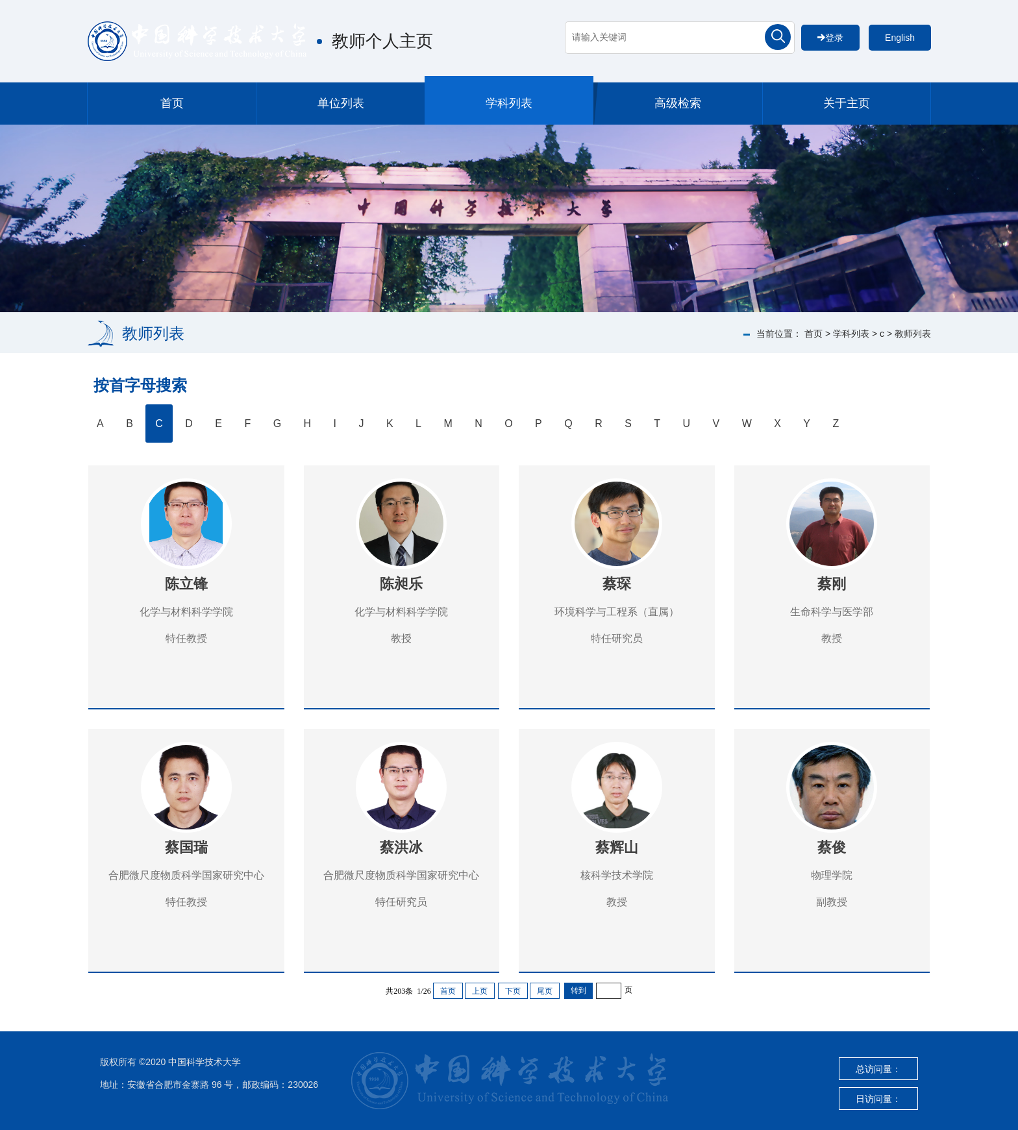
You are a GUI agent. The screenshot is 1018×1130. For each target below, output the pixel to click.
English (900, 37)
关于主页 (846, 103)
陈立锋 (186, 584)
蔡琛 (616, 584)
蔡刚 (831, 584)
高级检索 (677, 103)
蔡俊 (831, 847)
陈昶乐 (401, 584)
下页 (513, 991)
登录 (830, 37)
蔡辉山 (616, 847)
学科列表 (509, 103)
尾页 (544, 991)
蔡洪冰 (401, 847)
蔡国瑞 (186, 847)
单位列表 (340, 103)
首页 (172, 103)
